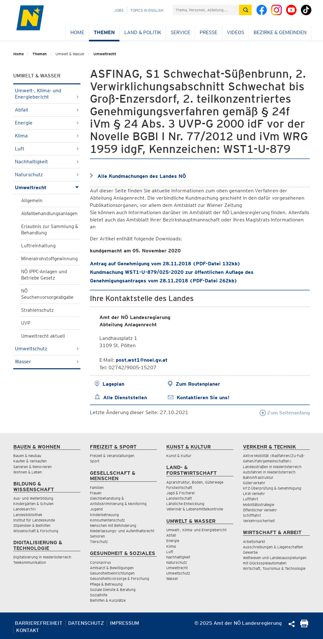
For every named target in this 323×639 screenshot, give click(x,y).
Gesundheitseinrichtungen (112, 573)
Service (180, 32)
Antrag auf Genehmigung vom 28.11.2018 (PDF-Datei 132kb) (165, 264)
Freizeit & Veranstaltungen (112, 455)
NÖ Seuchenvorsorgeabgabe (47, 294)
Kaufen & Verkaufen (30, 461)
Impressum (124, 623)
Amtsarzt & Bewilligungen (112, 567)
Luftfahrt (250, 499)
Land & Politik (142, 32)
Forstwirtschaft (179, 487)
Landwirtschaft (179, 498)
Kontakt (27, 630)
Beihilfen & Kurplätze (108, 600)
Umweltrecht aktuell (43, 336)
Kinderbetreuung (104, 514)
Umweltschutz (47, 349)
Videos (235, 32)
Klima (47, 136)
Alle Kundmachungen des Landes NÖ (141, 176)
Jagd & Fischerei (180, 493)
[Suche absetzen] (245, 10)
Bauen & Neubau (27, 455)
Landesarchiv (24, 509)
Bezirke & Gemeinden (280, 32)
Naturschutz (47, 175)
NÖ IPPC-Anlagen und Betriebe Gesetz (44, 275)
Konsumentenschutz (107, 520)
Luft (47, 149)
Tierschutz (99, 541)
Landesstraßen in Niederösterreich (272, 466)
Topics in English (146, 10)
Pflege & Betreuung (106, 584)
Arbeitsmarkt (254, 541)
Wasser (47, 362)
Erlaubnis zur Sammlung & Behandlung (49, 230)
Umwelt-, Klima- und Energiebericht (47, 93)
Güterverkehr (254, 482)
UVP (25, 323)
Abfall (47, 110)
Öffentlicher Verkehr (260, 510)
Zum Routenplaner (198, 384)
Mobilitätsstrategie (258, 504)
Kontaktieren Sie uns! (203, 398)
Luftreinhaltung (38, 246)
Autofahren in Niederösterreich (269, 472)
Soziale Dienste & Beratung (113, 589)
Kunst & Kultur (178, 455)
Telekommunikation (29, 562)
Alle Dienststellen (125, 398)
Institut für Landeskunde (34, 520)
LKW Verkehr (254, 493)
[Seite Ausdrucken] (304, 626)
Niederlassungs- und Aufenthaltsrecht (122, 530)
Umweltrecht (104, 53)
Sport (94, 461)
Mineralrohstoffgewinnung (49, 259)
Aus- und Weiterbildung (33, 498)
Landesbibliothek (27, 514)
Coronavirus (100, 562)
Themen (104, 32)
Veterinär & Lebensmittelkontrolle (194, 509)
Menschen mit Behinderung (113, 525)
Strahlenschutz (37, 310)
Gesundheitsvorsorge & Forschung (119, 578)
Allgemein (32, 200)
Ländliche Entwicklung (185, 503)
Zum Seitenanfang (285, 413)
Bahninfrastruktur (258, 477)
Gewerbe (250, 552)
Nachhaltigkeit (47, 162)
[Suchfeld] (206, 10)
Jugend (96, 509)
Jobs (119, 10)
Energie (47, 123)
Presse (208, 32)
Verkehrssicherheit (259, 520)
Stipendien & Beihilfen (31, 525)
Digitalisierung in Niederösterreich (42, 557)
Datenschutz (86, 623)
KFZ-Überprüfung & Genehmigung (272, 488)
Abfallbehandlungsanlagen (49, 213)
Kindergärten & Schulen (33, 503)
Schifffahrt (252, 515)
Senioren (97, 536)
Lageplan (113, 384)
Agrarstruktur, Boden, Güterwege (194, 482)
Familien (97, 487)
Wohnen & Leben (27, 472)
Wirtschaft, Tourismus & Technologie (274, 568)
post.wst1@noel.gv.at (141, 360)
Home (77, 32)
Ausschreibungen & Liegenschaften (273, 547)
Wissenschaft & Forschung (35, 530)
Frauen (96, 493)
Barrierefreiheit (38, 623)
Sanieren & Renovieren (32, 466)
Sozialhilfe (98, 595)
